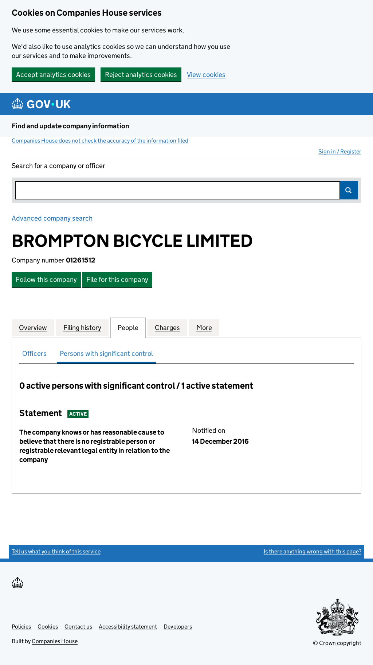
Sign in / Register (339, 151)
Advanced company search (52, 218)
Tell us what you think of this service (56, 551)
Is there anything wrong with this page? (312, 551)
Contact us (78, 626)
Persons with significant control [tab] (106, 353)
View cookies (206, 74)
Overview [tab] (33, 327)
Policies (21, 626)
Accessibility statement (128, 626)
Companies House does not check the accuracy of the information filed (100, 140)
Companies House (55, 641)
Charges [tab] (167, 327)
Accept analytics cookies (53, 74)
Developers (178, 626)
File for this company (117, 279)
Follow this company (46, 279)
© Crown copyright (337, 642)
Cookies (48, 626)
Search (349, 190)
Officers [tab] (34, 353)
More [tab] (204, 327)
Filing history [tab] (82, 327)
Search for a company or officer (58, 166)
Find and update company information (70, 126)
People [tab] (128, 327)
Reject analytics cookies (141, 74)
